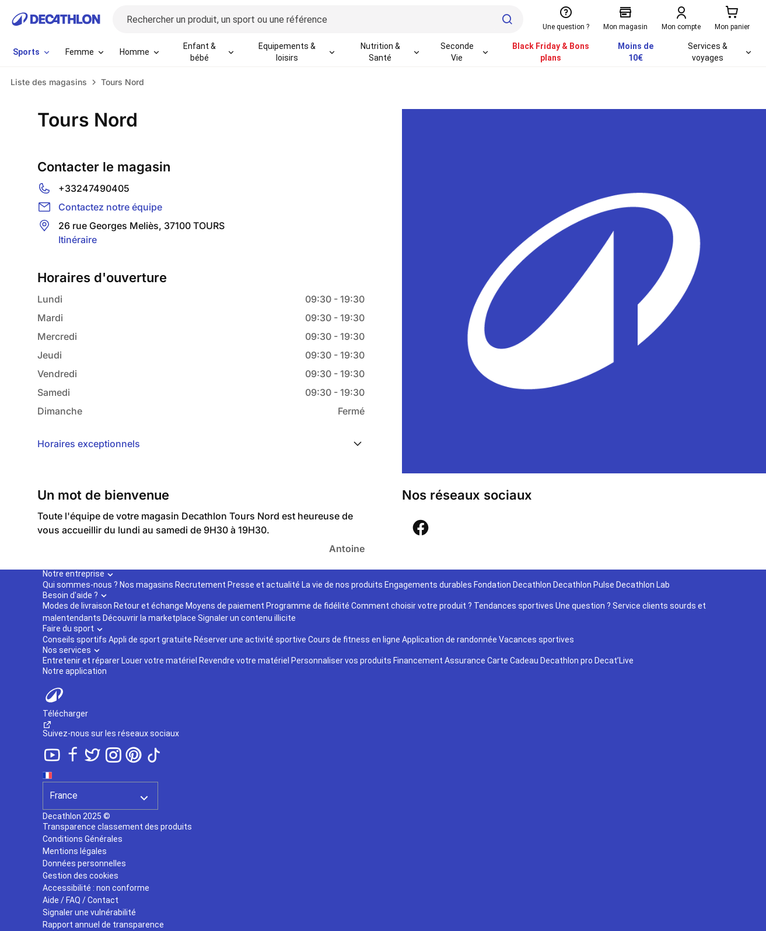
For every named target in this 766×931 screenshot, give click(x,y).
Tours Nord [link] (122, 82)
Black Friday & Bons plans (550, 51)
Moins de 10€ (635, 51)
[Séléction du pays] (100, 789)
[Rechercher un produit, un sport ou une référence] (318, 19)
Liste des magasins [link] (49, 82)
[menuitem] (32, 52)
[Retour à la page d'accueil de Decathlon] (56, 19)
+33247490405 (94, 188)
